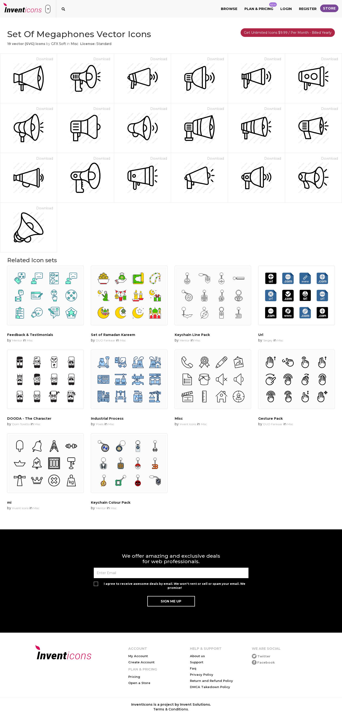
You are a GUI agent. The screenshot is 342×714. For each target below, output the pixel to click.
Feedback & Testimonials (30, 335)
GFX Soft (58, 44)
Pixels (100, 424)
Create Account (141, 662)
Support (196, 662)
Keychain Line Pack (192, 335)
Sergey (268, 340)
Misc (74, 44)
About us (197, 656)
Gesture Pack (270, 418)
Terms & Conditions (170, 709)
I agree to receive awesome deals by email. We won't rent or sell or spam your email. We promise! (174, 586)
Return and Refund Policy (211, 681)
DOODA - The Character (29, 418)
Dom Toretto (21, 424)
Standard (103, 44)
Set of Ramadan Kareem (113, 335)
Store (329, 8)
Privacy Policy (201, 674)
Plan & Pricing (260, 6)
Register (308, 9)
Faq (193, 668)
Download (44, 59)
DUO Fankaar (105, 340)
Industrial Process (107, 418)
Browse (229, 9)
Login (286, 9)
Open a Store (139, 683)
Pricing (134, 677)
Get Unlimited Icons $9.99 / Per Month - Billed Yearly (288, 32)
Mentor (17, 340)
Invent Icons (188, 424)
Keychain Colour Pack (110, 502)
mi (9, 502)
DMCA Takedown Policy (210, 687)
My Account (138, 656)
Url (260, 335)
